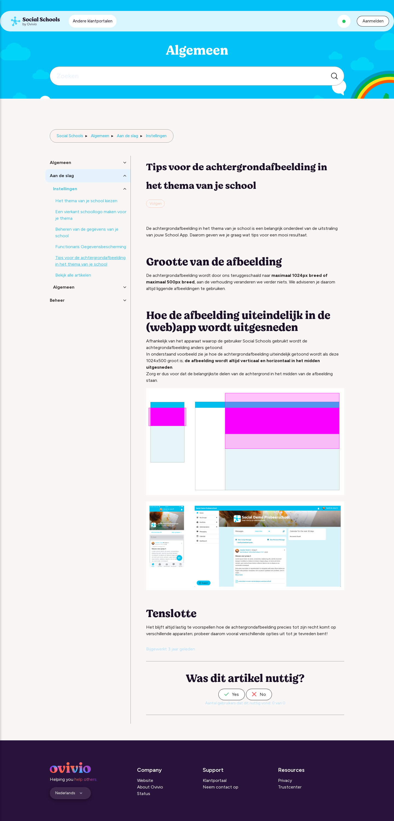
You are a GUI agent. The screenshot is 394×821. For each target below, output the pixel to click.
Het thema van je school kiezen (86, 200)
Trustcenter (290, 787)
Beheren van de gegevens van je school (86, 232)
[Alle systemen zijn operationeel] (343, 21)
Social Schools (70, 135)
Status (143, 793)
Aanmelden (373, 21)
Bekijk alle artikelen (73, 275)
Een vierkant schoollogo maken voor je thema (90, 215)
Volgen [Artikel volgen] (155, 203)
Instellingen (156, 135)
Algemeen (100, 135)
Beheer (57, 300)
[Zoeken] (197, 76)
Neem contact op (220, 787)
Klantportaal (215, 780)
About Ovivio (150, 787)
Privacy (285, 780)
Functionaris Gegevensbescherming (90, 246)
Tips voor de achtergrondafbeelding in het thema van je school (90, 261)
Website (145, 780)
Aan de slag (127, 135)
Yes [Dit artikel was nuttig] (231, 694)
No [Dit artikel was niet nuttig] (259, 694)
